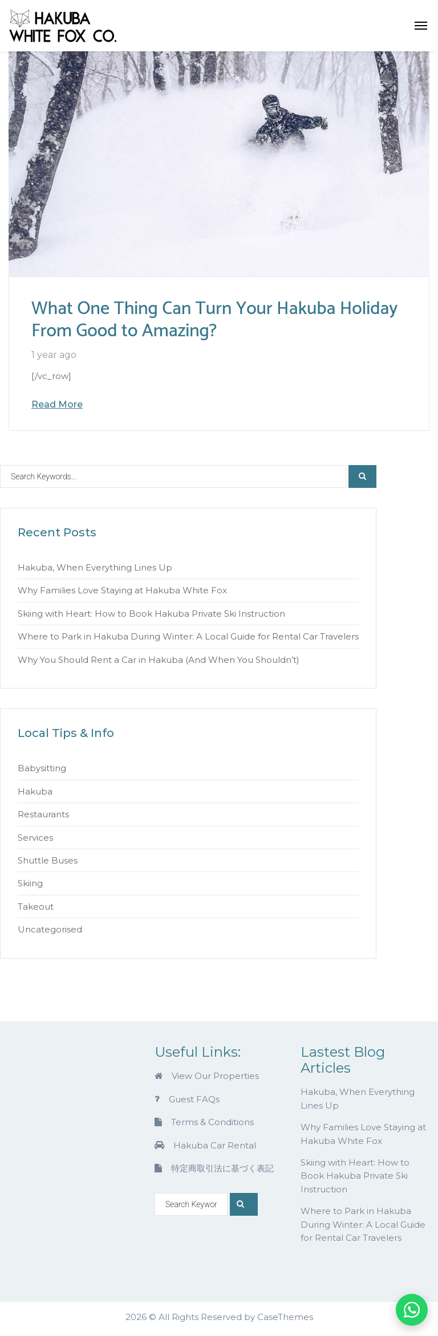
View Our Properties (207, 1075)
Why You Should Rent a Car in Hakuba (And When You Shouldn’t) (158, 659)
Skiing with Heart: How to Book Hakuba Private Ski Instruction (151, 613)
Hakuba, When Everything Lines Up (95, 567)
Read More (57, 404)
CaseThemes (285, 1316)
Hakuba (35, 791)
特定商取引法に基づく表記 (214, 1168)
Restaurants (43, 814)
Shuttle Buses (48, 860)
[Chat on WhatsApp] (412, 1310)
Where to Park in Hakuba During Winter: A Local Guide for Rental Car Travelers (188, 636)
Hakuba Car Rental (205, 1145)
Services (35, 837)
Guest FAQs (187, 1099)
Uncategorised (50, 929)
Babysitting (42, 768)
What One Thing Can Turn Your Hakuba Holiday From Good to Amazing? (214, 319)
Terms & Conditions (204, 1122)
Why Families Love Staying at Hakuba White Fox (122, 590)
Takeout (36, 906)
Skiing (30, 883)
